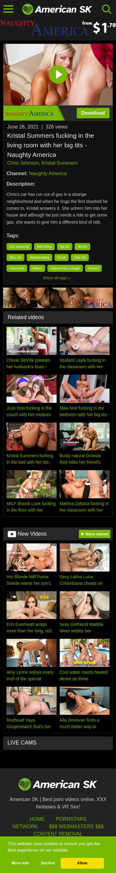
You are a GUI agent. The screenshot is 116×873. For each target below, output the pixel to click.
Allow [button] (82, 863)
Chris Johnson (23, 163)
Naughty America (48, 173)
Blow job (15, 257)
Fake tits (80, 257)
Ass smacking (19, 246)
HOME (37, 819)
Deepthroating (39, 257)
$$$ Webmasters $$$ (76, 826)
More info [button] (20, 863)
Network (25, 826)
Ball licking (44, 246)
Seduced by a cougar (65, 268)
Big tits (64, 246)
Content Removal (58, 834)
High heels (17, 268)
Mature (37, 268)
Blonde (82, 246)
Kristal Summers (59, 163)
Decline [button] (48, 863)
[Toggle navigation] (8, 9)
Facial (62, 257)
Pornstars (71, 819)
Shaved (93, 268)
